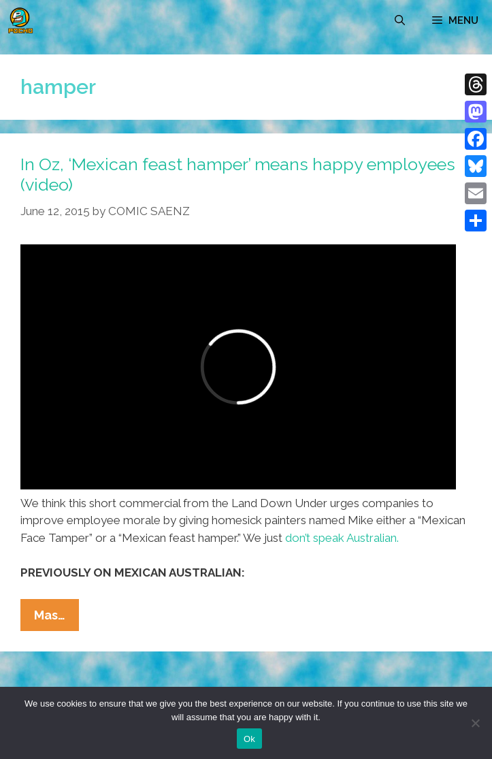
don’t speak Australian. (342, 538)
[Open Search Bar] (400, 20)
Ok (249, 739)
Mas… (56, 618)
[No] (475, 723)
